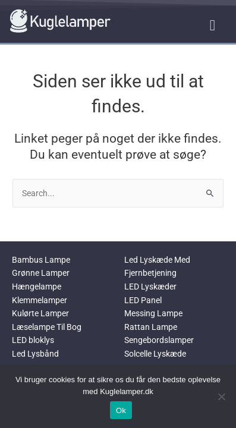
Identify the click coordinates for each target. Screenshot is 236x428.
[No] (221, 396)
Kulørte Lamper (40, 313)
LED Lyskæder (150, 286)
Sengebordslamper (159, 340)
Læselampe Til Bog (46, 327)
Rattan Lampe (150, 327)
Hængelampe (36, 286)
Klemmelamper (39, 300)
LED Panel (143, 300)
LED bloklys (33, 340)
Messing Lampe (153, 313)
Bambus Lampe (41, 260)
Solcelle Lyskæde (155, 353)
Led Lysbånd (35, 353)
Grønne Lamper (41, 273)
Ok (121, 410)
